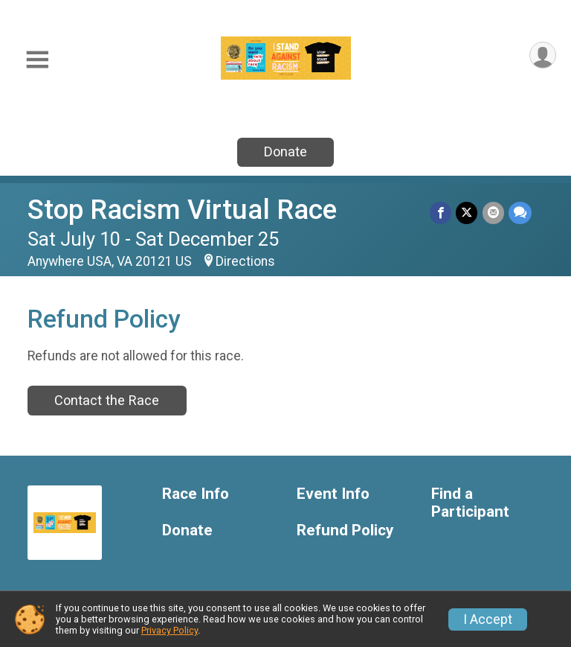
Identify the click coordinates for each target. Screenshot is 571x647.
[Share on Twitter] (467, 212)
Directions (245, 261)
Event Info (333, 494)
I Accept (487, 619)
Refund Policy (345, 530)
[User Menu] (542, 55)
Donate (285, 151)
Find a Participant (470, 502)
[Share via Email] (493, 212)
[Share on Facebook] (441, 212)
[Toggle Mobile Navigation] (37, 60)
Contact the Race (106, 400)
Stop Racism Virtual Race (182, 210)
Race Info (195, 494)
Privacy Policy (169, 630)
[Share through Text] (520, 212)
